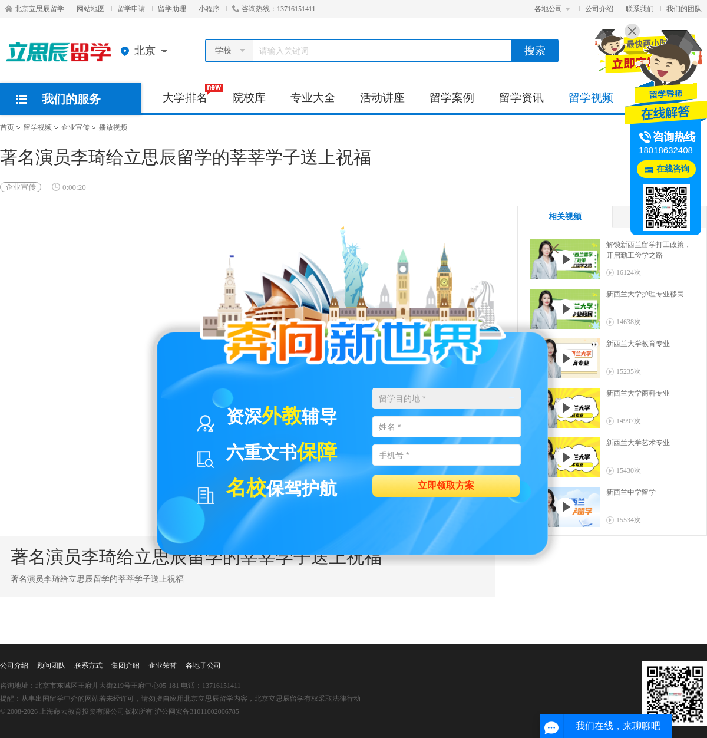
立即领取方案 (446, 484)
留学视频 (591, 97)
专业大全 (312, 97)
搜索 (535, 51)
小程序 (209, 9)
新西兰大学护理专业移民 (645, 294)
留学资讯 (521, 97)
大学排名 (191, 94)
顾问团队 (51, 665)
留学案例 (452, 97)
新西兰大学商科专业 (638, 393)
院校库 (249, 97)
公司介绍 (599, 9)
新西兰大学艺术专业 (638, 443)
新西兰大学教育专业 (638, 344)
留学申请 (131, 9)
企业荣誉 (162, 665)
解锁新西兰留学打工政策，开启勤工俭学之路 (648, 249)
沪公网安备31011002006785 (196, 711)
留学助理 (172, 9)
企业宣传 (75, 127)
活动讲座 (382, 97)
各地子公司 (203, 665)
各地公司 (552, 9)
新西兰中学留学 (631, 492)
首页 (7, 127)
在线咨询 (672, 168)
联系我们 (640, 9)
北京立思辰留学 (34, 9)
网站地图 (91, 9)
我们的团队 (684, 9)
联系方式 (88, 665)
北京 (146, 51)
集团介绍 (125, 665)
